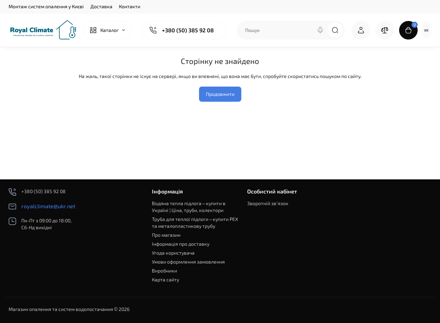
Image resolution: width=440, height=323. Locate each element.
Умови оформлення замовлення (188, 262)
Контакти (129, 6)
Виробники (164, 271)
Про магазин (166, 235)
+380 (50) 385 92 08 (188, 30)
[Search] (320, 30)
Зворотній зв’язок (267, 203)
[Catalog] (107, 30)
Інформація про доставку (180, 244)
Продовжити (220, 94)
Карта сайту (165, 279)
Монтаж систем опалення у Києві (46, 6)
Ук (426, 30)
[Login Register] (361, 30)
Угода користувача (173, 253)
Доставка (101, 6)
